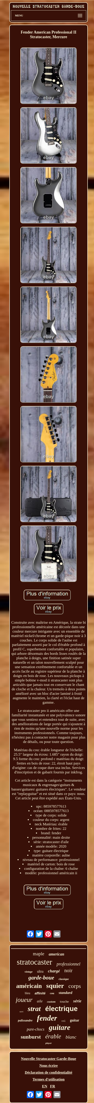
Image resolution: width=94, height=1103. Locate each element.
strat (34, 1009)
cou (52, 993)
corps (75, 986)
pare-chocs (35, 1029)
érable (53, 1036)
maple (38, 953)
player (48, 1043)
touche (64, 1001)
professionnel (68, 964)
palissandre (25, 1020)
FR (52, 1086)
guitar (74, 1020)
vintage (29, 971)
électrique (61, 1009)
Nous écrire (48, 1065)
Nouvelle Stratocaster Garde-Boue (48, 1059)
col (63, 1021)
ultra (40, 971)
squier (55, 985)
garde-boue (41, 978)
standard (65, 993)
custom (51, 1001)
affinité (40, 993)
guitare (59, 1027)
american (56, 954)
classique (64, 979)
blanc (71, 1037)
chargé (54, 971)
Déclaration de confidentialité (48, 1072)
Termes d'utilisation (49, 1079)
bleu (27, 993)
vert (21, 1011)
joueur (24, 999)
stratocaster (34, 962)
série (77, 1001)
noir (68, 970)
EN (44, 1086)
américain (29, 986)
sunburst (31, 1037)
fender (47, 1018)
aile (40, 1001)
